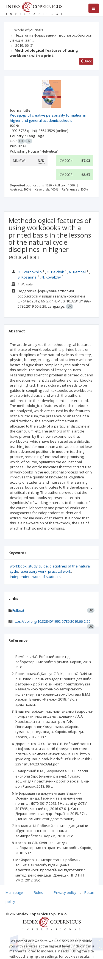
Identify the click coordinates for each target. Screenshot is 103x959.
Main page (14, 892)
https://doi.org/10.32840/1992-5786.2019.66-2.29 (51, 621)
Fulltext (18, 610)
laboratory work (33, 571)
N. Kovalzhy (51, 277)
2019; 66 (24, 45)
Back (86, 61)
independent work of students (35, 576)
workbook (18, 566)
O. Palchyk (55, 271)
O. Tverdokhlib (30, 271)
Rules (38, 892)
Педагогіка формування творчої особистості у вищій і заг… (51, 38)
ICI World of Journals (26, 29)
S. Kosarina (27, 277)
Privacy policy (65, 892)
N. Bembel (77, 271)
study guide (38, 566)
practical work (59, 571)
